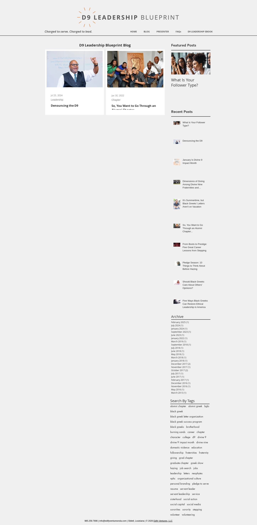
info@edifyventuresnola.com (113, 521)
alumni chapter (178, 406)
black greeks (177, 426)
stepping (197, 509)
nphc (172, 478)
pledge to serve (200, 483)
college (186, 437)
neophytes (197, 473)
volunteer (175, 514)
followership (176, 452)
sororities (175, 509)
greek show (197, 462)
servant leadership (180, 493)
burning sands (177, 431)
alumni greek (195, 406)
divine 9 (202, 437)
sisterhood (175, 499)
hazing (174, 468)
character (175, 437)
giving (173, 457)
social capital (177, 504)
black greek (176, 411)
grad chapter (186, 457)
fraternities (191, 452)
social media (194, 504)
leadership (176, 473)
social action (190, 499)
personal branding (180, 483)
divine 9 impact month (182, 442)
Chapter (116, 99)
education (197, 447)
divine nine (202, 442)
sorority (186, 509)
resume (174, 488)
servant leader (187, 488)
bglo (206, 406)
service (196, 493)
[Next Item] (204, 63)
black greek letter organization (186, 416)
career (191, 431)
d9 (193, 437)
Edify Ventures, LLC (162, 521)
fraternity (203, 452)
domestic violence (179, 447)
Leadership (57, 99)
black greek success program (186, 421)
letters (187, 473)
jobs (195, 468)
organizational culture (189, 478)
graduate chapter (179, 462)
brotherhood (192, 426)
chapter (201, 431)
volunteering (188, 514)
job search (185, 468)
